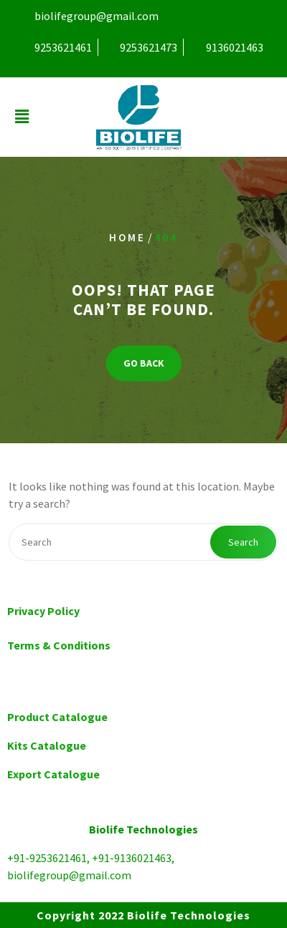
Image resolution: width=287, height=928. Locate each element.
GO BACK (143, 363)
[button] (21, 117)
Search (243, 542)
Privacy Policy (43, 611)
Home (127, 237)
